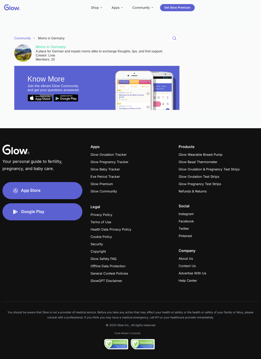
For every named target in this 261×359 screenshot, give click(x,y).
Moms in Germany (51, 38)
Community (22, 38)
